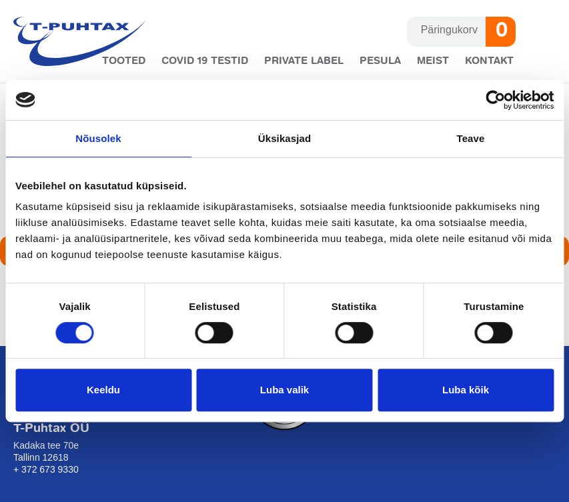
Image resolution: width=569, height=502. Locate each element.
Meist (433, 61)
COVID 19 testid (204, 61)
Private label (304, 61)
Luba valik (284, 389)
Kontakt (489, 61)
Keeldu (103, 389)
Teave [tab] (471, 138)
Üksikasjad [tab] (284, 138)
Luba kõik (465, 389)
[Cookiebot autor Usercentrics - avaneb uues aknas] (495, 100)
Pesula (380, 61)
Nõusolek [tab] (98, 138)
